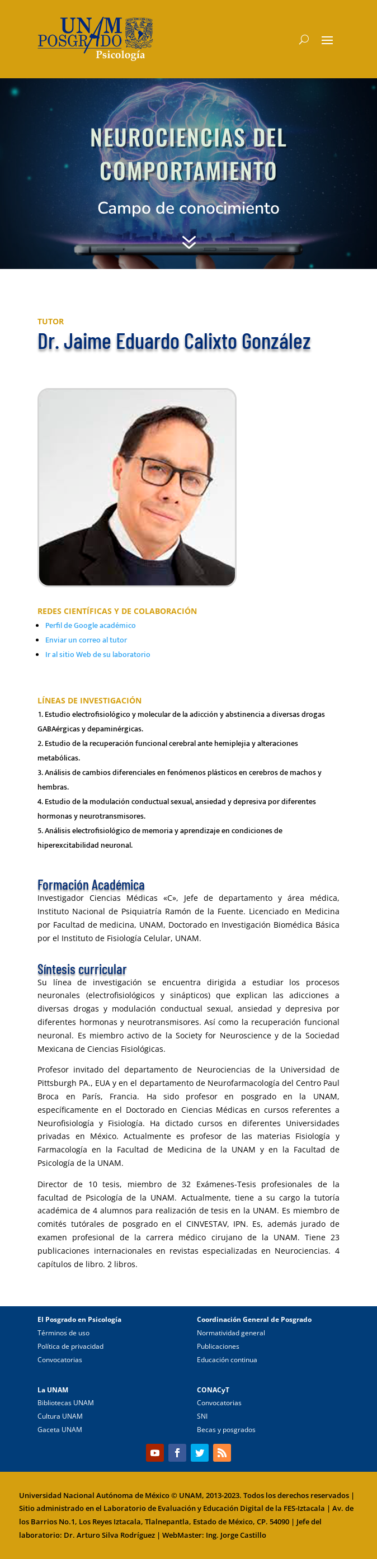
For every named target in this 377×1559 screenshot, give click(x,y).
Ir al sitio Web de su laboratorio (97, 654)
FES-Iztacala (304, 1508)
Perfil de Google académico (90, 625)
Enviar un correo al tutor (86, 640)
